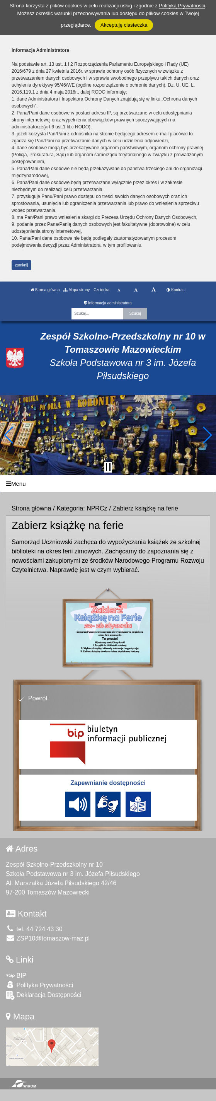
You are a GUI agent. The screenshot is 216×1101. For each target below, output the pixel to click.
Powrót (38, 698)
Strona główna (45, 290)
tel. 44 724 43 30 (34, 929)
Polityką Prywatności (182, 6)
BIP (16, 975)
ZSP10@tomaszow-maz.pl (48, 938)
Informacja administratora (108, 303)
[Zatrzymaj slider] (108, 467)
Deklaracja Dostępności (44, 995)
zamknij (21, 265)
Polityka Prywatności (39, 984)
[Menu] (108, 483)
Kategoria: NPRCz (82, 508)
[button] (9, 435)
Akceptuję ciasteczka (123, 25)
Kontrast (176, 290)
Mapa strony (76, 290)
